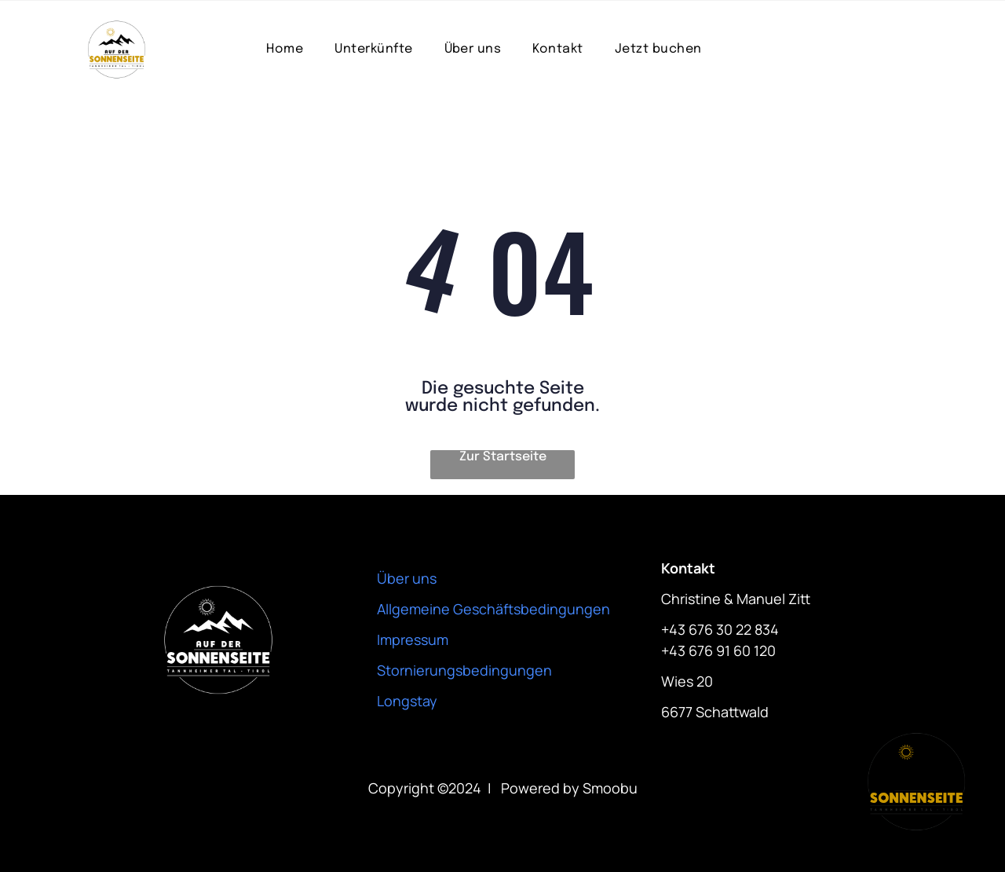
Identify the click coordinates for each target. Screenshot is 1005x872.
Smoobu (610, 788)
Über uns (407, 578)
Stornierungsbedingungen (464, 670)
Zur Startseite (502, 456)
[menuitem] (284, 49)
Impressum (412, 639)
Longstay (407, 700)
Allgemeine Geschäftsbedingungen (493, 608)
